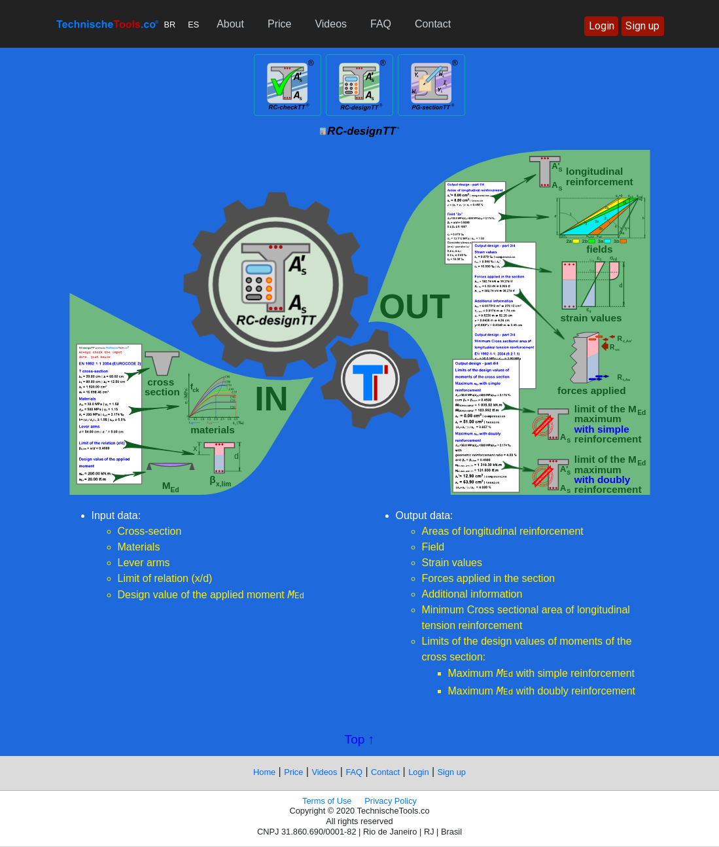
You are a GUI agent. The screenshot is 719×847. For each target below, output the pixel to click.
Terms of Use (326, 801)
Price (279, 23)
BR (170, 24)
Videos (331, 23)
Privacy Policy (390, 801)
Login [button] (601, 26)
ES (193, 24)
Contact (433, 23)
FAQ (380, 23)
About (230, 23)
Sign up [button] (642, 26)
